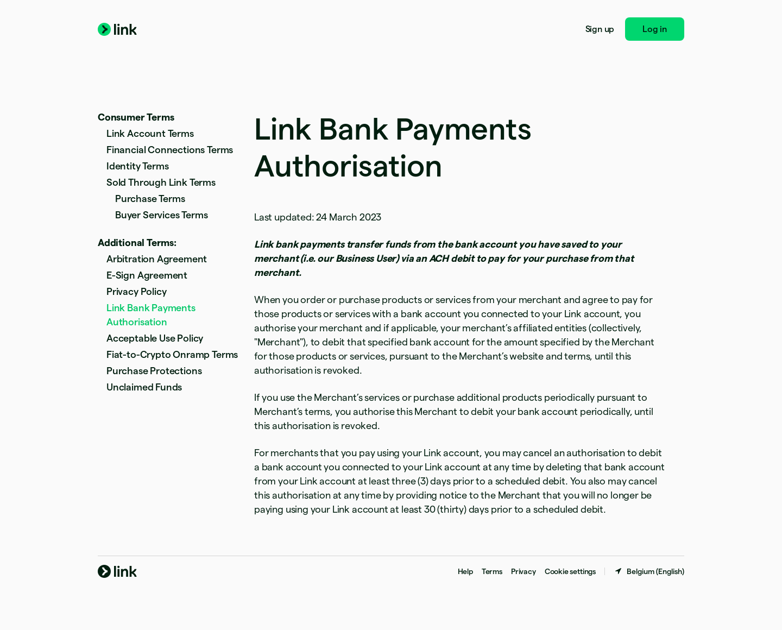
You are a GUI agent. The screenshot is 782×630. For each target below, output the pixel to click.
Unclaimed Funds (144, 387)
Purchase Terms (150, 198)
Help (465, 571)
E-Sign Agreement (146, 275)
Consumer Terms (136, 117)
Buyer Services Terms (161, 215)
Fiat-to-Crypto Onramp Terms (172, 354)
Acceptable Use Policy (154, 338)
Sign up (600, 29)
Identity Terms (137, 166)
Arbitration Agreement (156, 259)
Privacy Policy (136, 291)
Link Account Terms (150, 133)
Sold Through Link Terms (161, 182)
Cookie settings (570, 571)
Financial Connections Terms (169, 149)
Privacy (523, 571)
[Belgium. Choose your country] (649, 571)
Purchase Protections (153, 371)
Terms (492, 571)
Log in (654, 29)
